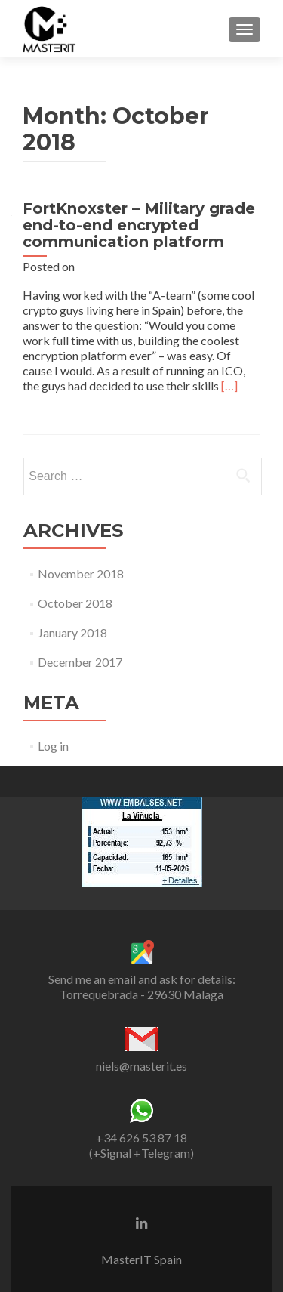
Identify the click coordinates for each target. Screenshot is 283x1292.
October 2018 (75, 603)
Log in (53, 746)
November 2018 (81, 573)
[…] (229, 385)
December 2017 (80, 662)
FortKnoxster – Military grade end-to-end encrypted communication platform (139, 225)
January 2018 (72, 632)
